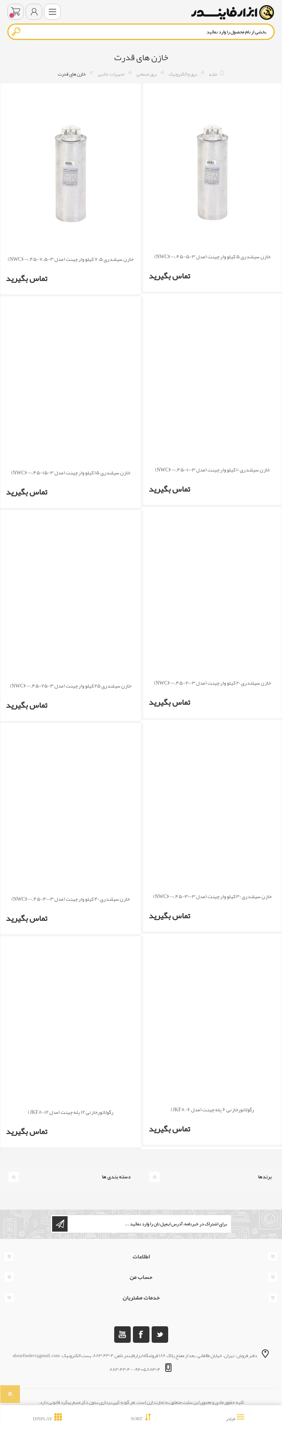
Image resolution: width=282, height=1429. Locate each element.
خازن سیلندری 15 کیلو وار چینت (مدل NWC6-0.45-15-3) (71, 473)
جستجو (17, 32)
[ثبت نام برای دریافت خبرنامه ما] (149, 1224)
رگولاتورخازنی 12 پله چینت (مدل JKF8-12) (70, 1112)
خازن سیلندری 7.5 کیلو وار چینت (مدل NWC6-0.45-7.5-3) (71, 259)
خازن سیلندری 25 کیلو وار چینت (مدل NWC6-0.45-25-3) (71, 686)
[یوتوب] (122, 1334)
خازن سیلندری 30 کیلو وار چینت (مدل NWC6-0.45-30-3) (212, 896)
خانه (213, 74)
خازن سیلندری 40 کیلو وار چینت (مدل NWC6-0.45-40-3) (70, 899)
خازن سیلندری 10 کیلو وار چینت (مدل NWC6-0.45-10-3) (212, 470)
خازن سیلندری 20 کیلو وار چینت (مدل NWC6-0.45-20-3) (212, 683)
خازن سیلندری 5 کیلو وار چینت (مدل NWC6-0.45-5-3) (212, 257)
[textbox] (141, 31)
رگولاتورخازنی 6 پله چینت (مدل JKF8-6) (212, 1110)
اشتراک (60, 1224)
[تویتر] (160, 1334)
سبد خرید (15, 12)
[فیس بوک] (141, 1334)
